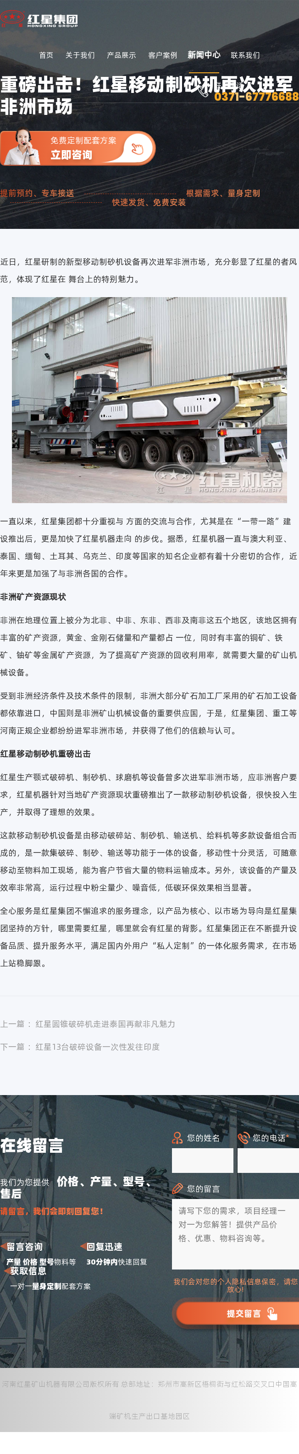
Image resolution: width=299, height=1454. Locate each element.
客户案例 (162, 55)
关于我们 (80, 55)
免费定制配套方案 (103, 148)
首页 (46, 55)
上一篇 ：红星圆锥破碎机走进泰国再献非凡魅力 (88, 1024)
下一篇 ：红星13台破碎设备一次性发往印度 (80, 1047)
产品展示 (121, 55)
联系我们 (245, 55)
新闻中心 (204, 54)
